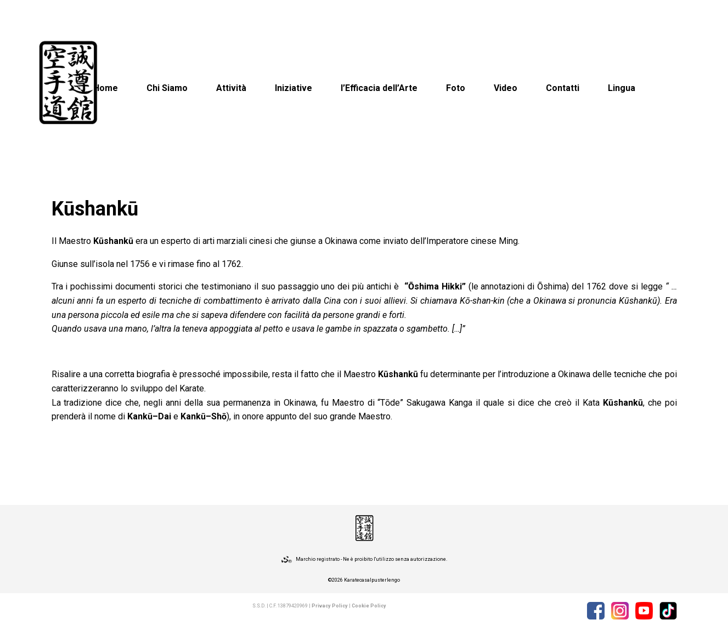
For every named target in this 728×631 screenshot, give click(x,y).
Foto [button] (455, 88)
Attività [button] (231, 88)
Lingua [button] (621, 88)
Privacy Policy (330, 606)
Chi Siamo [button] (167, 88)
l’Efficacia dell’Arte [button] (379, 88)
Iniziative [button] (293, 88)
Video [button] (505, 88)
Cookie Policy (369, 606)
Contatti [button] (562, 88)
